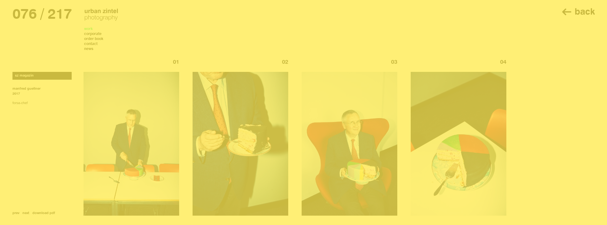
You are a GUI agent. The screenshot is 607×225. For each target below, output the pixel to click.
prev (15, 213)
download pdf (43, 213)
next (25, 213)
